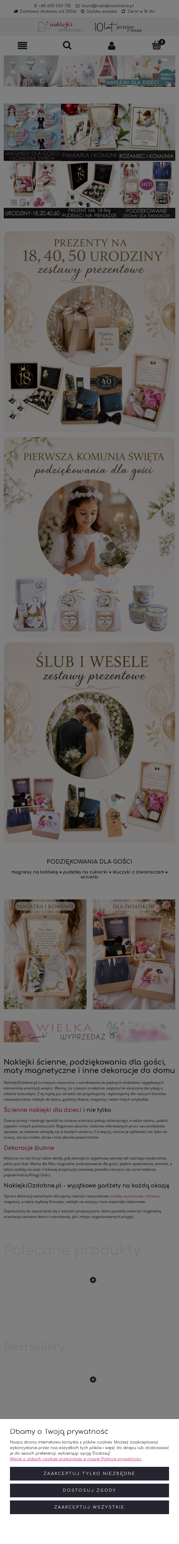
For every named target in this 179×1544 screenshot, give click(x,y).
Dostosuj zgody (89, 1490)
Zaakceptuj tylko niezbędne (90, 1474)
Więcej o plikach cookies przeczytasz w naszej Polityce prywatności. (76, 1459)
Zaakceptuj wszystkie (89, 1507)
